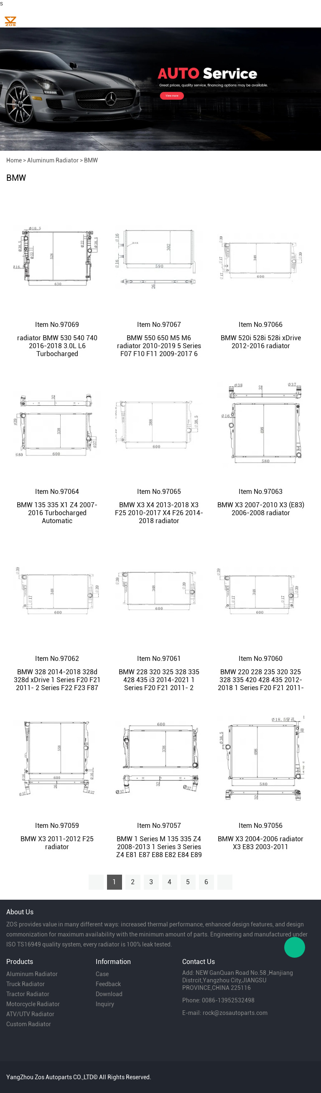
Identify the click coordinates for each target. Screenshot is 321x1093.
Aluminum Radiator (53, 160)
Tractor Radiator (27, 994)
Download (109, 994)
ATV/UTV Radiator (30, 1014)
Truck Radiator (25, 984)
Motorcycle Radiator (33, 1004)
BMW (91, 160)
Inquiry (105, 1004)
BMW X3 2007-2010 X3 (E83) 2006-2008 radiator (260, 509)
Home (14, 160)
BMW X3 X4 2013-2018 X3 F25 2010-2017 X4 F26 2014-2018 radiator (159, 513)
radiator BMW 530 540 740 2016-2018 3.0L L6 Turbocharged (57, 346)
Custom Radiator (28, 1024)
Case (102, 974)
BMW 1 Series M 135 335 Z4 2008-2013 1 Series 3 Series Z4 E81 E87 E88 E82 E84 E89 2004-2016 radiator (159, 851)
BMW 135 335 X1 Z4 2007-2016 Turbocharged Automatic (57, 513)
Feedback (108, 984)
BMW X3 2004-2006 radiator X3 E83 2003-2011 (260, 843)
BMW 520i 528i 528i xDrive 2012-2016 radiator (261, 342)
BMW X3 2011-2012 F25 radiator (57, 843)
